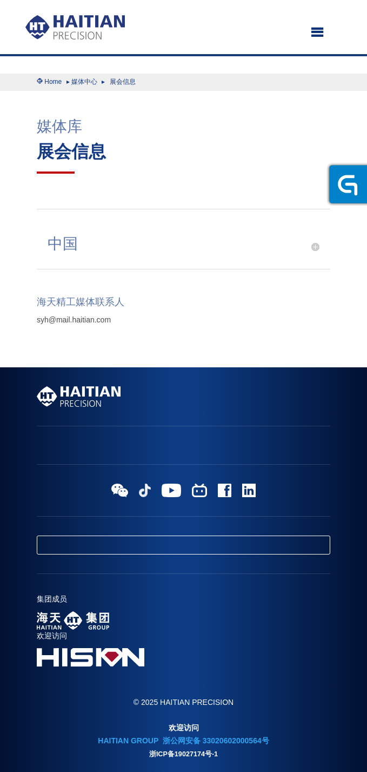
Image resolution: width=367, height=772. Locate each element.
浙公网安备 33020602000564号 (215, 740)
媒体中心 (84, 81)
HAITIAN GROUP (128, 740)
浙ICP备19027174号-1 (183, 754)
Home (53, 81)
